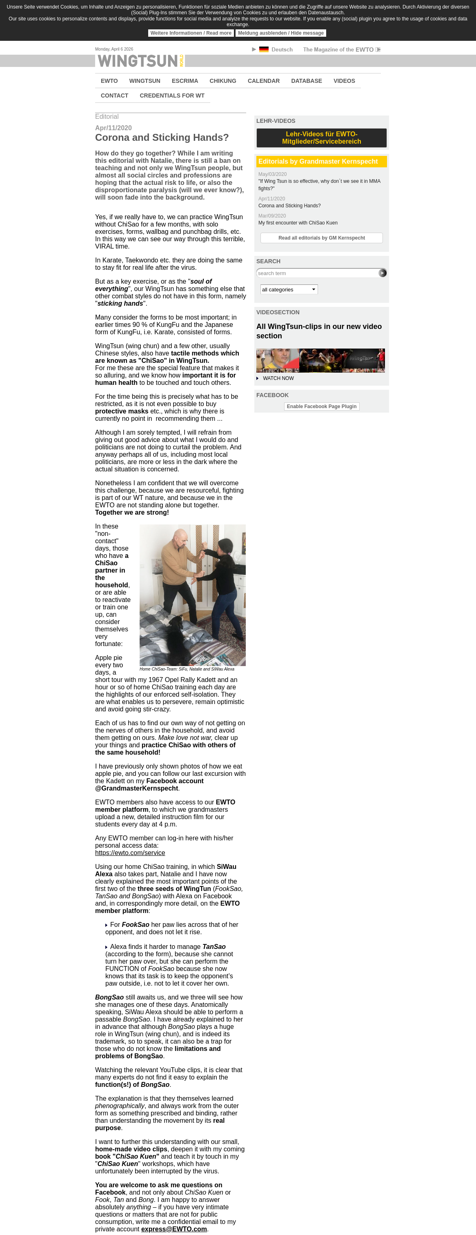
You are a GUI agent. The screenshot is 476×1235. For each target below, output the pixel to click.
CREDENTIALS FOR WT (172, 95)
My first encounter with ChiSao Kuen (298, 223)
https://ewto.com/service (130, 852)
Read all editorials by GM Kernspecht (321, 238)
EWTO (109, 81)
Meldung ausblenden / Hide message (281, 33)
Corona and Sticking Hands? (289, 206)
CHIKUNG (223, 81)
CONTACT (114, 95)
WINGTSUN (144, 81)
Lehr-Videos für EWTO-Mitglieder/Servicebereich (321, 138)
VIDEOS (344, 81)
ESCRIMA (185, 81)
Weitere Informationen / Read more (191, 33)
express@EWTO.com (174, 1229)
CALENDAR (264, 81)
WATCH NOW (278, 378)
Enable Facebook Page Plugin (322, 406)
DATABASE (306, 81)
